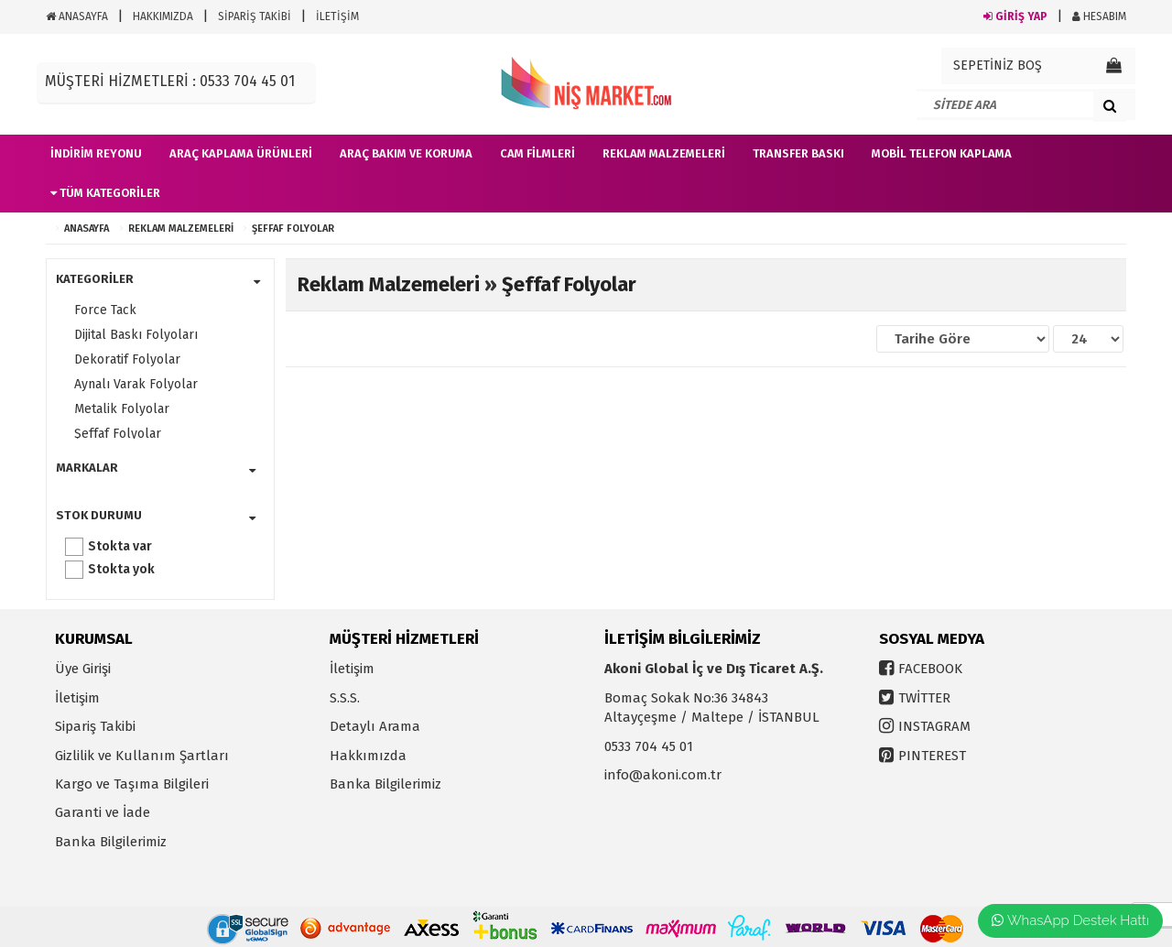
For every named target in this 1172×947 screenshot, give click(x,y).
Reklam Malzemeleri (180, 228)
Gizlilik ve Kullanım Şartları (142, 755)
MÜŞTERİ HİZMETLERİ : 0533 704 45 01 (170, 81)
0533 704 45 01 (648, 746)
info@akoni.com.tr (663, 775)
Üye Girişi (83, 668)
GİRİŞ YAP (1015, 16)
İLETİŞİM (337, 16)
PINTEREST (932, 755)
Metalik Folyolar (121, 409)
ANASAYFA (77, 16)
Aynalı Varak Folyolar (136, 384)
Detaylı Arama (375, 726)
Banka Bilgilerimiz (111, 841)
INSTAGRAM (934, 726)
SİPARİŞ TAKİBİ (254, 16)
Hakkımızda (368, 755)
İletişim (77, 698)
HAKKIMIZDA (163, 16)
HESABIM (1099, 16)
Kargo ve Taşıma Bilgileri (132, 784)
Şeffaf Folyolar (293, 228)
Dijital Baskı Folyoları (136, 335)
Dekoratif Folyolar (127, 359)
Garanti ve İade (102, 812)
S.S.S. (345, 698)
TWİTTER (924, 698)
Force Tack (105, 310)
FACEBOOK (930, 668)
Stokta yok (121, 569)
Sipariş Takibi (95, 726)
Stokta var (120, 546)
